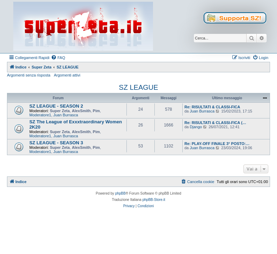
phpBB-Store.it (154, 200)
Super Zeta (60, 111)
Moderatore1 (40, 115)
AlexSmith (81, 111)
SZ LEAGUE (138, 87)
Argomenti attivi (67, 75)
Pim (96, 111)
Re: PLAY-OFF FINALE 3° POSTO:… (217, 143)
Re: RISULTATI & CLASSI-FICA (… (215, 123)
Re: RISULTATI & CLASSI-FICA (212, 107)
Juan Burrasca (65, 115)
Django (196, 127)
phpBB (120, 193)
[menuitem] (58, 57)
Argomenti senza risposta (28, 75)
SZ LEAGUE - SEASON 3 (56, 142)
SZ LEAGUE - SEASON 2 (56, 106)
